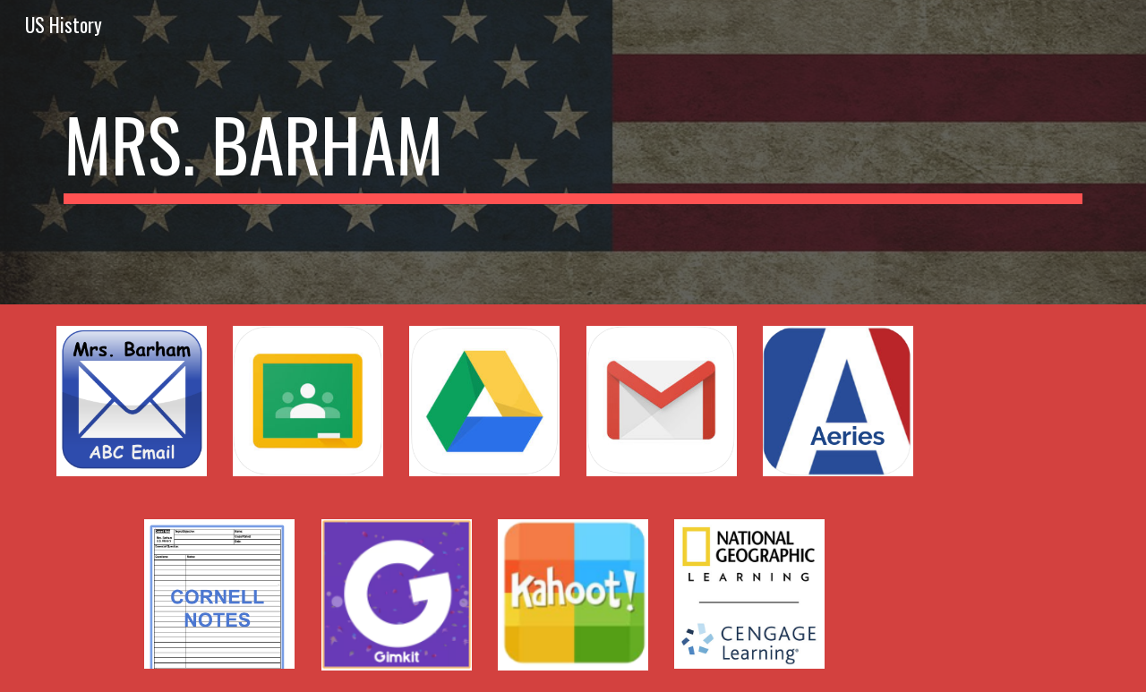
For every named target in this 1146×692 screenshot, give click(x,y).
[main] (573, 152)
